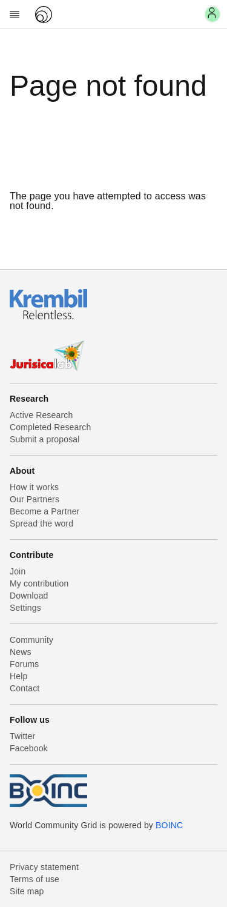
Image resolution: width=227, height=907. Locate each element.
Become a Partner (44, 511)
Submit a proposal (45, 439)
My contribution (39, 583)
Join (17, 571)
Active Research (41, 415)
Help (18, 676)
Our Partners (34, 499)
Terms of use (34, 879)
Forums (24, 664)
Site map (27, 891)
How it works (34, 487)
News (20, 652)
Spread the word (41, 523)
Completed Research (50, 427)
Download (29, 595)
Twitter (22, 736)
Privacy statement (44, 867)
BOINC (169, 825)
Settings (25, 608)
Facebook (29, 748)
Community (31, 640)
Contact (24, 688)
